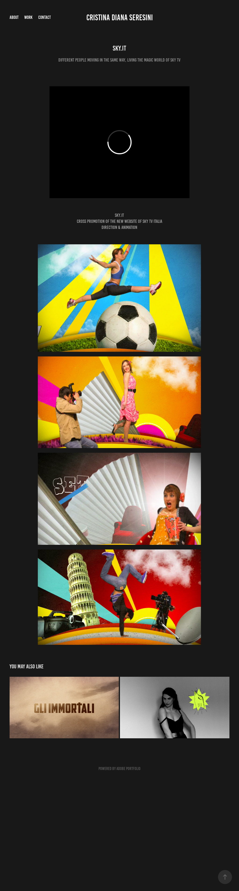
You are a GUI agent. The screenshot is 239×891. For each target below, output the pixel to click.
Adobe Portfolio (128, 768)
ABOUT (14, 17)
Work (28, 17)
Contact (44, 17)
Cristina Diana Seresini (119, 17)
